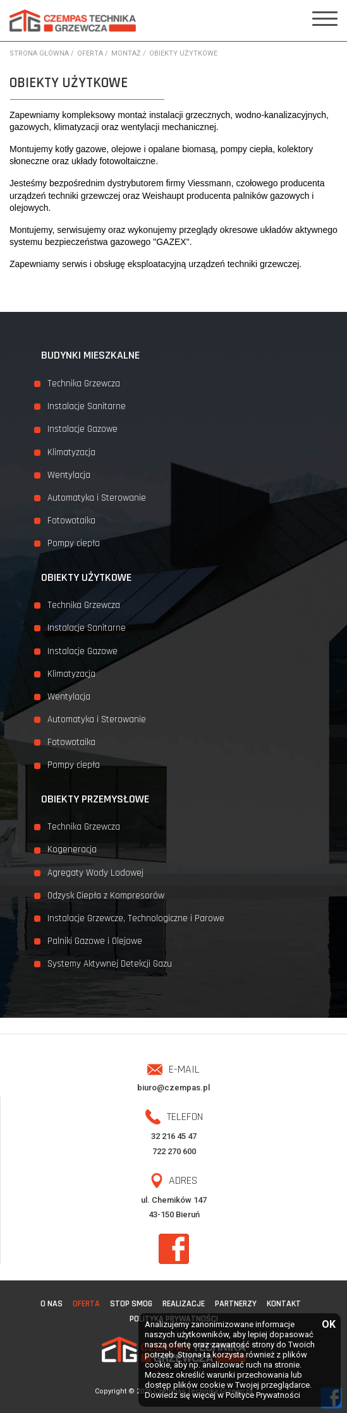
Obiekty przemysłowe (95, 799)
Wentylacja (68, 475)
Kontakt (284, 1303)
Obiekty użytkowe (86, 577)
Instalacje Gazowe (82, 429)
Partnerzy (236, 1303)
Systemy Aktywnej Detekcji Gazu (109, 964)
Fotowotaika (71, 521)
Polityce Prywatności (263, 1395)
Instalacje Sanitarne (86, 406)
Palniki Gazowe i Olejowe (94, 941)
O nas (51, 1303)
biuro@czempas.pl (173, 1087)
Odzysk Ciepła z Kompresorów (105, 896)
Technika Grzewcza (83, 384)
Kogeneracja (72, 850)
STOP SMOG (131, 1303)
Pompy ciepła (73, 543)
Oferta (86, 1303)
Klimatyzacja (71, 452)
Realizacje (183, 1303)
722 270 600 (174, 1151)
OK (328, 1325)
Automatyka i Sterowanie (96, 498)
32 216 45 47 (174, 1136)
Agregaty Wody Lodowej (95, 873)
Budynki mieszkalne (90, 355)
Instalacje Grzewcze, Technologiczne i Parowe (135, 918)
